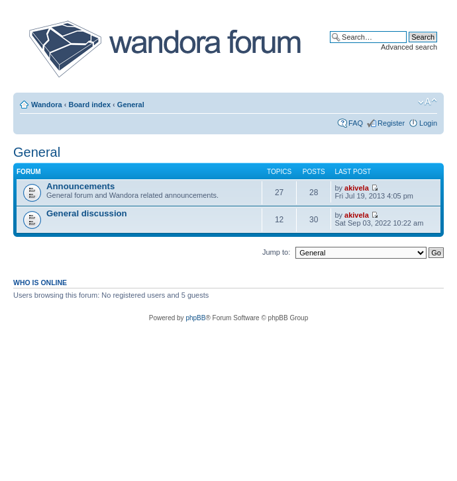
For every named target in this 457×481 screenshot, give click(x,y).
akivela (356, 188)
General (130, 105)
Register (391, 123)
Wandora (46, 105)
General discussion (86, 213)
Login (428, 123)
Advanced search (409, 47)
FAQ (355, 123)
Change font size (427, 102)
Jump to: (276, 252)
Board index (89, 105)
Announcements (80, 186)
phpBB (195, 318)
